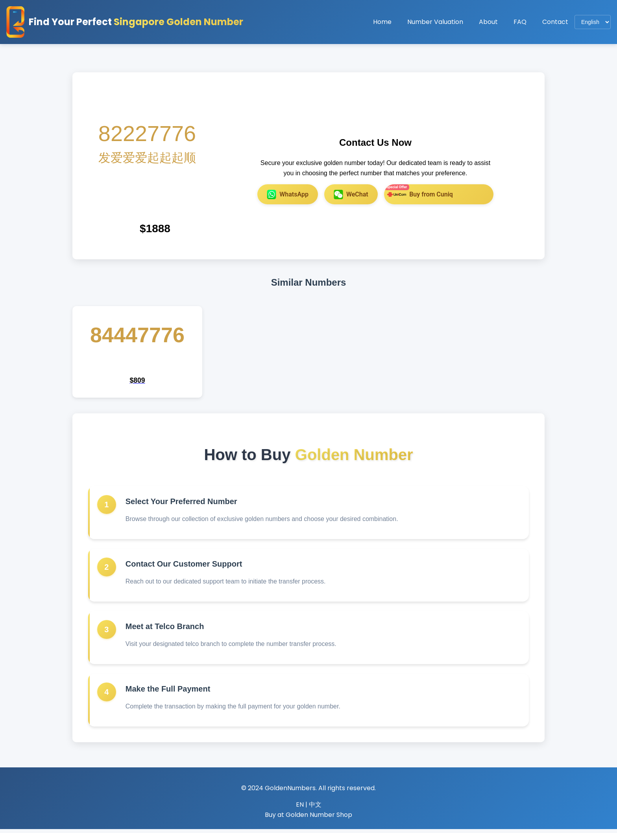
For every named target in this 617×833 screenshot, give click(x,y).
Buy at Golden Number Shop (308, 818)
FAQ (520, 21)
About (488, 21)
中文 (315, 808)
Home (382, 21)
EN (300, 808)
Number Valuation (435, 21)
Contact (555, 21)
